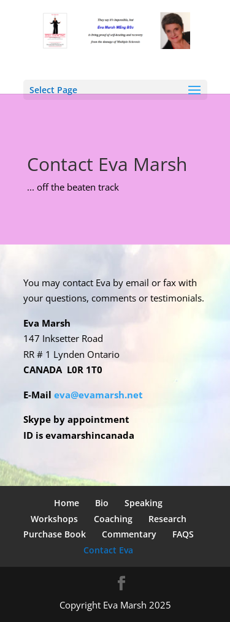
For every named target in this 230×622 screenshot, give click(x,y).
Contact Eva (108, 550)
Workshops (54, 519)
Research (167, 519)
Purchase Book (54, 534)
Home (66, 503)
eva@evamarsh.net (99, 395)
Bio (102, 503)
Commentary (129, 534)
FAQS (183, 534)
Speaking (144, 503)
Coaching (113, 519)
